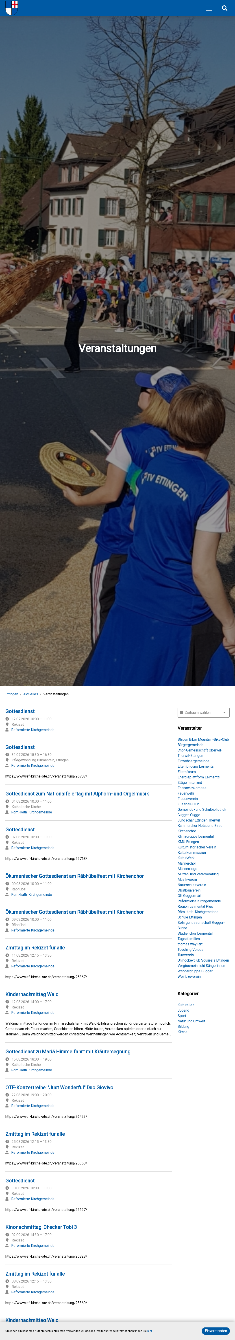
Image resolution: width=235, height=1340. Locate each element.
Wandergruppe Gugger (195, 971)
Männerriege (187, 869)
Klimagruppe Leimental (196, 836)
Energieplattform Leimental (199, 777)
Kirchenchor (187, 831)
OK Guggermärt (189, 896)
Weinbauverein (189, 976)
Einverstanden (216, 1331)
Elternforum (187, 772)
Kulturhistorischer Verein (197, 847)
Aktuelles (30, 694)
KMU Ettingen (188, 842)
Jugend (183, 1010)
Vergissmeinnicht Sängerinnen (201, 966)
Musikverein (187, 879)
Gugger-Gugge (189, 815)
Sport (182, 1016)
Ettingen (11, 694)
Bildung (183, 1026)
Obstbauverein (189, 890)
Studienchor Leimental (195, 933)
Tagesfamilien (189, 939)
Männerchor (187, 863)
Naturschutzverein (192, 885)
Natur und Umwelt (191, 1021)
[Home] (11, 8)
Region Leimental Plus (195, 906)
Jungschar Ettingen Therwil (199, 820)
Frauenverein (188, 799)
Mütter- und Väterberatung (198, 874)
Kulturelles (186, 1005)
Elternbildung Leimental (196, 766)
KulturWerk (186, 858)
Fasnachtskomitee (192, 788)
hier (149, 1331)
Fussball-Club (188, 804)
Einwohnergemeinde (193, 761)
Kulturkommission (192, 852)
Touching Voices (190, 949)
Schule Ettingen (190, 917)
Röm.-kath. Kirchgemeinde (31, 812)
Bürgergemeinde (191, 745)
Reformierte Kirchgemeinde (32, 730)
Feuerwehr (186, 793)
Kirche (182, 1032)
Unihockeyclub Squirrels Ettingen (203, 960)
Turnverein (186, 955)
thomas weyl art (190, 944)
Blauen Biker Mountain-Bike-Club (203, 739)
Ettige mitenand (190, 782)
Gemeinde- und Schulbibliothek (202, 809)
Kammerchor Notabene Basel (200, 826)
